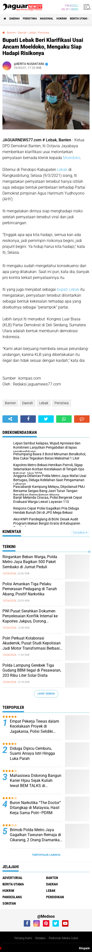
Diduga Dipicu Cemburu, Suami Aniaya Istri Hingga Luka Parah (32, 753)
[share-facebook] (28, 419)
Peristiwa (30, 18)
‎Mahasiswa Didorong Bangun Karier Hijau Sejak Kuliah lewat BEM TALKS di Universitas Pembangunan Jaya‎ (35, 780)
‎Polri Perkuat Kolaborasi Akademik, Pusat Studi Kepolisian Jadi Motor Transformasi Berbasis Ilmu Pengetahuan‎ (32, 643)
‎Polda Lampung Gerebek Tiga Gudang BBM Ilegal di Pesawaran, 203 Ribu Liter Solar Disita (31, 670)
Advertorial (12, 878)
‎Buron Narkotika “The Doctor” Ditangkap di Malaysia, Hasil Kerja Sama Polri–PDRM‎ (35, 807)
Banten (10, 403)
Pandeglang (12, 897)
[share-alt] (10, 419)
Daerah (14, 18)
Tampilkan (80, 532)
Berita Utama (79, 18)
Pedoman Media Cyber (63, 938)
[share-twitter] (46, 419)
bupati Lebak (68, 289)
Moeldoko (71, 157)
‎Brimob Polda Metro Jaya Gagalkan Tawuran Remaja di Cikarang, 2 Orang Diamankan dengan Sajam (36, 835)
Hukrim (61, 18)
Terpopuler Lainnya (46, 855)
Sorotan (9, 903)
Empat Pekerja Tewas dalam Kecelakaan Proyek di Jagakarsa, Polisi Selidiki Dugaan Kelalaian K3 (34, 726)
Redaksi (40, 938)
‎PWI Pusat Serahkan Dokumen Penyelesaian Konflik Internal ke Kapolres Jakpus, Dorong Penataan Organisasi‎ (30, 616)
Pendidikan (55, 897)
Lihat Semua (46, 693)
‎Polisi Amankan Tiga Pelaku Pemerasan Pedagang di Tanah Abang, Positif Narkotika (29, 589)
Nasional (46, 18)
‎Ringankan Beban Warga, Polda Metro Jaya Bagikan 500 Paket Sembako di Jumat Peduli (29, 561)
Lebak (62, 169)
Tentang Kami (23, 938)
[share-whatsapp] (64, 419)
